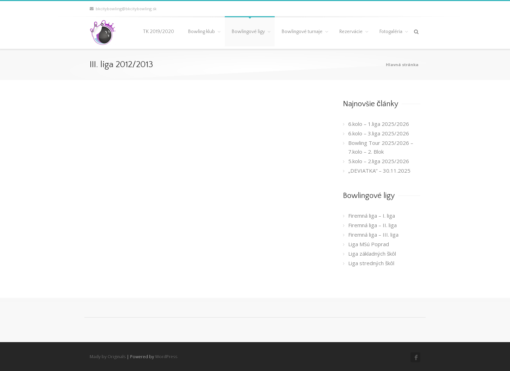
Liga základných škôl (372, 253)
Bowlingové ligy (248, 31)
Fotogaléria (391, 31)
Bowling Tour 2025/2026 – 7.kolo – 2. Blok (380, 147)
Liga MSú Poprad (368, 244)
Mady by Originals (108, 357)
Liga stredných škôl (371, 263)
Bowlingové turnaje (302, 31)
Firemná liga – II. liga (372, 225)
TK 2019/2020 (158, 31)
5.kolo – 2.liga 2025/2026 (378, 161)
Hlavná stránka (402, 64)
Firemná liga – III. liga (373, 234)
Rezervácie (351, 31)
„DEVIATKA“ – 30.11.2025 (379, 170)
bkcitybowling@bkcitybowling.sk (123, 8)
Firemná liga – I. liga (371, 215)
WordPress (166, 357)
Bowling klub (201, 31)
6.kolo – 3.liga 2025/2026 (378, 133)
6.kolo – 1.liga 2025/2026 (378, 123)
